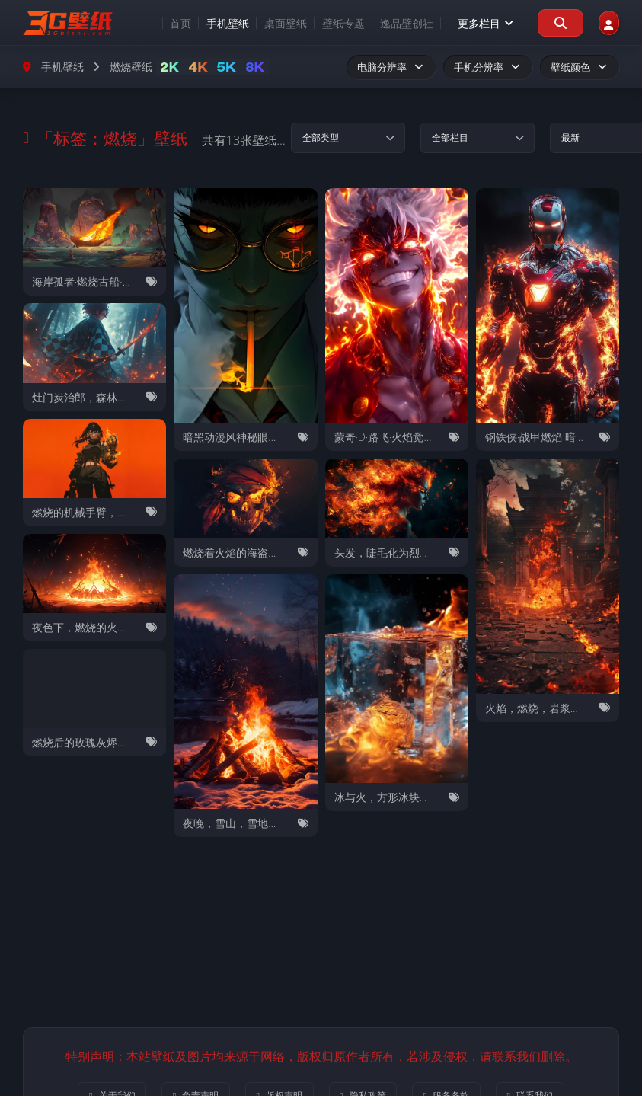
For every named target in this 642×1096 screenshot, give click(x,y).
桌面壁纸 (265, 23)
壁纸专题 (323, 23)
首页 (160, 23)
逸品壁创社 (386, 23)
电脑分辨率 (391, 67)
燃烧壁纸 (131, 66)
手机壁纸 (207, 23)
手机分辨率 (488, 67)
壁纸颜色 (579, 67)
